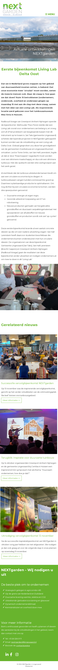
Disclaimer (29, 666)
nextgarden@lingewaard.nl (23, 642)
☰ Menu (50, 14)
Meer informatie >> (11, 400)
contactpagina (23, 645)
